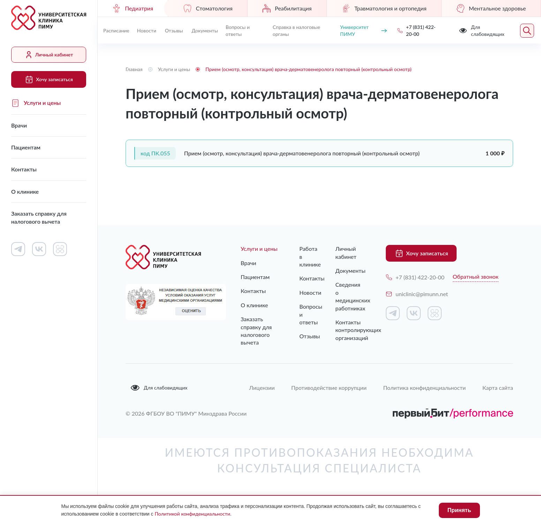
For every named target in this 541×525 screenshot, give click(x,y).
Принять (459, 510)
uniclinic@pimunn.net (417, 294)
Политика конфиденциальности (424, 387)
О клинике (25, 191)
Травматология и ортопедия (384, 8)
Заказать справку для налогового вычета (39, 217)
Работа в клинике (303, 256)
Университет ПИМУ (363, 30)
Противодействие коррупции (328, 387)
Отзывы (174, 30)
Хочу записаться (48, 79)
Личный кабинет (48, 55)
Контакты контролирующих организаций (350, 330)
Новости (146, 30)
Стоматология (208, 8)
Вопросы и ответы (238, 30)
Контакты (24, 169)
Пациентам (25, 147)
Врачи (19, 125)
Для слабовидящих (158, 388)
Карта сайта (497, 387)
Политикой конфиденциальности (192, 514)
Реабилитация (286, 8)
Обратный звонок (475, 276)
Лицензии (261, 387)
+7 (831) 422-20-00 (415, 277)
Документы (204, 30)
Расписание (116, 30)
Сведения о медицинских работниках (350, 296)
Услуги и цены (36, 103)
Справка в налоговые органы (296, 30)
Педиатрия (132, 8)
